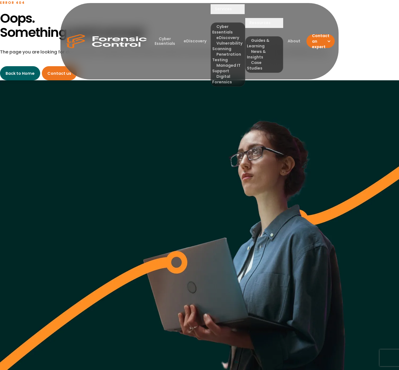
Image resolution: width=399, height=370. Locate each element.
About (294, 41)
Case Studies (254, 65)
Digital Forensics (222, 79)
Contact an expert (320, 41)
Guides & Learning (258, 43)
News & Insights (256, 54)
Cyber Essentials (165, 41)
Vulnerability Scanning (227, 46)
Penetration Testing (226, 57)
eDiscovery (195, 41)
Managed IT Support (226, 68)
